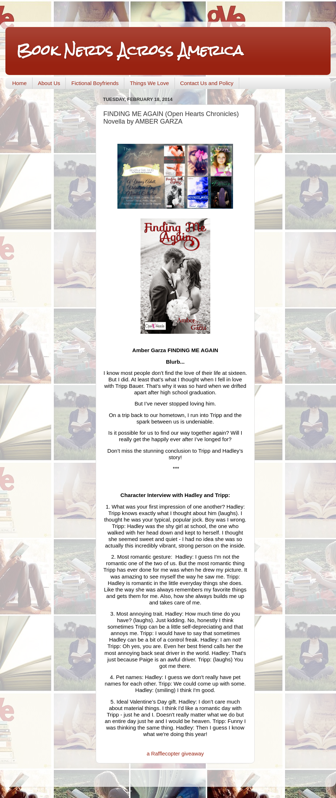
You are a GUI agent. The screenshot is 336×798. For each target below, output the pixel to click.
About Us (49, 83)
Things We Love (149, 83)
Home (19, 83)
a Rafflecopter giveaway (175, 754)
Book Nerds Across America (129, 50)
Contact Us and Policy (207, 83)
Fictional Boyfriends (95, 83)
